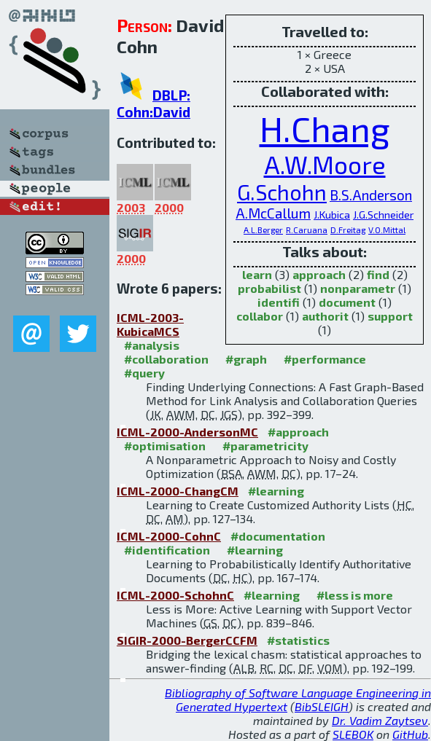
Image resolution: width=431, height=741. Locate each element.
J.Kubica (332, 214)
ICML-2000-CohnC (169, 536)
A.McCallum (273, 213)
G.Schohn (282, 192)
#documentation (277, 536)
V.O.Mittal (386, 229)
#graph (246, 359)
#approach (298, 432)
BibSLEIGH (322, 706)
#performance (325, 359)
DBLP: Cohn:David (153, 103)
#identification (167, 550)
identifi (278, 302)
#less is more (355, 595)
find (378, 274)
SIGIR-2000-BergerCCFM (187, 640)
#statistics (298, 640)
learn (257, 274)
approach (319, 274)
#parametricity (265, 445)
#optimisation (165, 445)
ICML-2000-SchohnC (175, 595)
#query (144, 373)
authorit (325, 316)
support (390, 316)
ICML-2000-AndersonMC (187, 432)
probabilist (269, 288)
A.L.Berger (263, 229)
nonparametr (357, 288)
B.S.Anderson (371, 195)
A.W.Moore (325, 164)
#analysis (151, 345)
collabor (259, 316)
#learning (276, 491)
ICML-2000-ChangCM (177, 491)
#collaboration (166, 359)
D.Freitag (347, 229)
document (347, 302)
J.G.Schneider (383, 214)
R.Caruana (306, 229)
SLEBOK (353, 734)
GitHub (410, 734)
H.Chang (325, 128)
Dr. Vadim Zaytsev (380, 720)
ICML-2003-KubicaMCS (150, 324)
